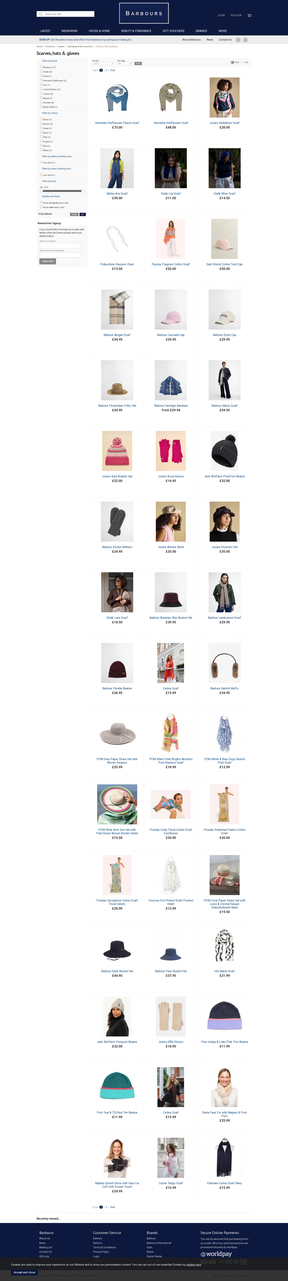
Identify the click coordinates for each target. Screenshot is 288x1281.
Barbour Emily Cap (224, 335)
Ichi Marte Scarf (224, 971)
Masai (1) (46, 98)
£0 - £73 (44, 187)
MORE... (223, 31)
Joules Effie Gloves (170, 1042)
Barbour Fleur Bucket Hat (171, 971)
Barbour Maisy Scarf (225, 405)
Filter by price (49, 181)
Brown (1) (46, 123)
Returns (97, 1243)
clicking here (193, 1264)
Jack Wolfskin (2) (50, 89)
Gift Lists (44, 1256)
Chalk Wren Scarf (224, 193)
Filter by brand (49, 60)
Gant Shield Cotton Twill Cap (224, 264)
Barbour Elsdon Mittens (117, 547)
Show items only (54, 202)
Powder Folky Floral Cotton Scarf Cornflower (171, 831)
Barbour (151, 1238)
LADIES (45, 31)
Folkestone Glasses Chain (117, 264)
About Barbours (191, 39)
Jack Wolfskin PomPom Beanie (224, 476)
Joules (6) (46, 93)
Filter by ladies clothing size (56, 156)
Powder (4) (47, 102)
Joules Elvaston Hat (224, 547)
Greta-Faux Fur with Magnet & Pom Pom (224, 1114)
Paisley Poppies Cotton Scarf (171, 264)
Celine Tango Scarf (171, 1183)
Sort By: (103, 62)
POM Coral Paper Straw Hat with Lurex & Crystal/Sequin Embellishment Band (224, 904)
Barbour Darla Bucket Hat (117, 971)
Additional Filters (51, 196)
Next (112, 70)
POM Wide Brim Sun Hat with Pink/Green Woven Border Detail (117, 831)
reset (74, 214)
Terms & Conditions (104, 1247)
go (82, 214)
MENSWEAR (70, 31)
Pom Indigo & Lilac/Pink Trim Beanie (224, 1042)
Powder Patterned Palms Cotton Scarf (224, 831)
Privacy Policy (101, 1251)
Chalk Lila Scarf (171, 193)
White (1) (46, 150)
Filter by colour (50, 113)
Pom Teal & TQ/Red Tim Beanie (117, 1112)
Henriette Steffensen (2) (53, 80)
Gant (149, 1247)
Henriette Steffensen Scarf (171, 123)
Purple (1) (46, 141)
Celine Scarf (171, 688)
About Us (44, 1238)
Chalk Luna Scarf (117, 617)
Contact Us (225, 39)
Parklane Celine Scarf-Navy (224, 1183)
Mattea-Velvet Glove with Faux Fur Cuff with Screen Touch (117, 1184)
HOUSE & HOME (99, 31)
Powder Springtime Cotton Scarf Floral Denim (117, 902)
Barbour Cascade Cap (171, 335)
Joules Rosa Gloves (171, 476)
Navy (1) (45, 132)
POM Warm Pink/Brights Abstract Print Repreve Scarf (170, 760)
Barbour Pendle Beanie (117, 688)
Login (221, 15)
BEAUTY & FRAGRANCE (136, 31)
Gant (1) (45, 76)
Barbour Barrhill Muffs (224, 688)
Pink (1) (45, 136)
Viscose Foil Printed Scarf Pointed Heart (171, 902)
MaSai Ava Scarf (117, 193)
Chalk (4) (46, 71)
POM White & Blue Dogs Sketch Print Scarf (224, 760)
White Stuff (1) (48, 106)
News (210, 39)
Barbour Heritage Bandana (171, 405)
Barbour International (159, 1243)
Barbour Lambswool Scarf (224, 617)
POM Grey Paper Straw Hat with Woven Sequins (117, 760)
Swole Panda (154, 1256)
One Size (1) (47, 162)
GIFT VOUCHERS (173, 31)
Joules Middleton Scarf (225, 123)
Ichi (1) (45, 84)
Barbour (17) (48, 67)
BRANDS (201, 31)
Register (236, 15)
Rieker (150, 1251)
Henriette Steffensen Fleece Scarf (117, 123)
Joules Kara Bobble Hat (117, 476)
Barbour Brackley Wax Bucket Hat (171, 617)
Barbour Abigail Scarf (117, 335)
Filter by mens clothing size (56, 168)
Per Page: (125, 62)
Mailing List (45, 1247)
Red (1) (45, 145)
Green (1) (46, 128)
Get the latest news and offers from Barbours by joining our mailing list (85, 39)
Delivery (97, 1238)
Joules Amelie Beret (171, 547)
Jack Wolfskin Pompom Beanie (117, 1042)
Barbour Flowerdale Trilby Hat (117, 405)
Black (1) (46, 119)
